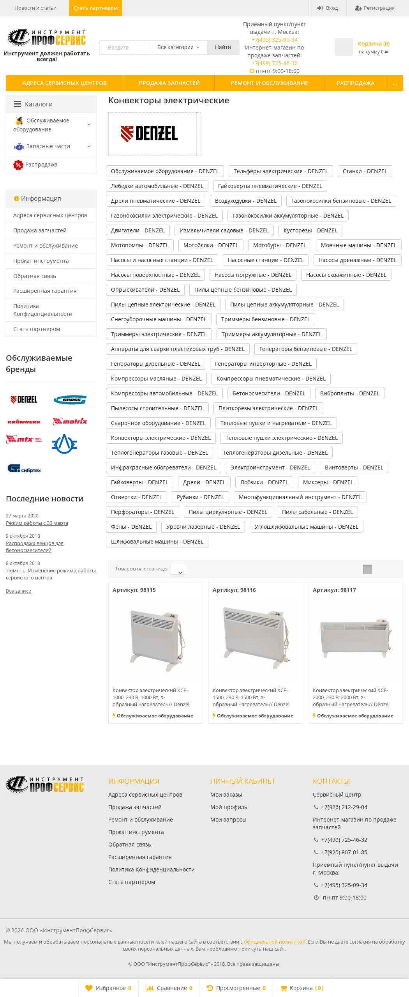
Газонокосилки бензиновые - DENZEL (341, 200)
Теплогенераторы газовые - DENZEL (159, 452)
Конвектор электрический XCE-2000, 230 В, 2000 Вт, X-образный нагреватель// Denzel (351, 697)
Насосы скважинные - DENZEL (346, 274)
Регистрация (375, 7)
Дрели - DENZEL (204, 482)
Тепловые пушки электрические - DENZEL (282, 437)
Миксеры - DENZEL (328, 482)
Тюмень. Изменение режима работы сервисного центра (51, 574)
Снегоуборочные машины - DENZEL (158, 319)
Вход (327, 7)
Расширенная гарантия (45, 290)
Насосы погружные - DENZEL (253, 274)
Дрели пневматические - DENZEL (155, 200)
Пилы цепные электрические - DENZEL (163, 304)
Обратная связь (34, 276)
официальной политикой (274, 941)
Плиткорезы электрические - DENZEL (268, 408)
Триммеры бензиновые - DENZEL (265, 319)
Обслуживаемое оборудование (41, 125)
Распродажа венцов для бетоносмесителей (34, 547)
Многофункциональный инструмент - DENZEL (300, 497)
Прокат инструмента (41, 260)
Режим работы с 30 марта (37, 522)
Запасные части (41, 146)
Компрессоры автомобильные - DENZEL (164, 393)
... (395, 83)
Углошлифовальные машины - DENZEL (306, 526)
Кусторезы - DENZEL (310, 230)
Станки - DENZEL (365, 171)
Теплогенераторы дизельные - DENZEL (275, 452)
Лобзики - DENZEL (264, 482)
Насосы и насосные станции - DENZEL (162, 260)
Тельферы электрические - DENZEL (281, 171)
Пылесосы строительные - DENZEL (157, 408)
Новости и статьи (35, 7)
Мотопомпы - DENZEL (140, 245)
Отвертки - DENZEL (136, 497)
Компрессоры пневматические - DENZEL (271, 378)
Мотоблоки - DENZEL (210, 245)
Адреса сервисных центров (65, 83)
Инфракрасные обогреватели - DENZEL (163, 467)
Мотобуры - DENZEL (279, 245)
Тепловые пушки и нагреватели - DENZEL (276, 423)
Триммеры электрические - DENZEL (159, 334)
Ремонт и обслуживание (269, 83)
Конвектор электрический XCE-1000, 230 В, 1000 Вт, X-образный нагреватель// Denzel (151, 697)
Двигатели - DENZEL (138, 230)
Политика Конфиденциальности (42, 309)
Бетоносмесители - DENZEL (269, 393)
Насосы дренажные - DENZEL (358, 260)
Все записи (19, 591)
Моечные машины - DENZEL (359, 245)
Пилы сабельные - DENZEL (317, 511)
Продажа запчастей (169, 83)
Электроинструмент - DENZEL (270, 467)
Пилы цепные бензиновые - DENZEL (243, 289)
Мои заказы (226, 794)
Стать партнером (96, 7)
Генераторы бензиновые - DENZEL (305, 348)
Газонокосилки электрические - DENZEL (164, 215)
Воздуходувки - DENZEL (246, 200)
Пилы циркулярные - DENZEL (228, 511)
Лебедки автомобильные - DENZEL (157, 185)
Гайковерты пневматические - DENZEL (270, 185)
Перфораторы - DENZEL (142, 511)
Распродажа (355, 83)
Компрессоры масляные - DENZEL (156, 378)
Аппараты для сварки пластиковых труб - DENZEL (178, 348)
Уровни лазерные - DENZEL (203, 526)
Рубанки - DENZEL (200, 497)
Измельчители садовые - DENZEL (224, 230)
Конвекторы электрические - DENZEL (161, 437)
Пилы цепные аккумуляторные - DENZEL (284, 304)
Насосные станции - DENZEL (266, 260)
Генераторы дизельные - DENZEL (155, 363)
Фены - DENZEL (131, 526)
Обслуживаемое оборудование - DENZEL (165, 171)
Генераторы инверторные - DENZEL (263, 363)
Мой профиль (228, 807)
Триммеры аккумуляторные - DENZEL (272, 334)
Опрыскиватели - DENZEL (145, 289)
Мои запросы (228, 819)
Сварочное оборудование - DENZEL (158, 423)
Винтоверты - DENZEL (354, 467)
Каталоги (33, 104)
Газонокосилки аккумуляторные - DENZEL (288, 215)
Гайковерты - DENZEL (139, 482)
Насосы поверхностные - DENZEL (155, 274)
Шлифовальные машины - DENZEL (157, 541)
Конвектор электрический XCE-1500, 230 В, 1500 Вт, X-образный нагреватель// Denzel (251, 697)
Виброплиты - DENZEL (349, 393)
